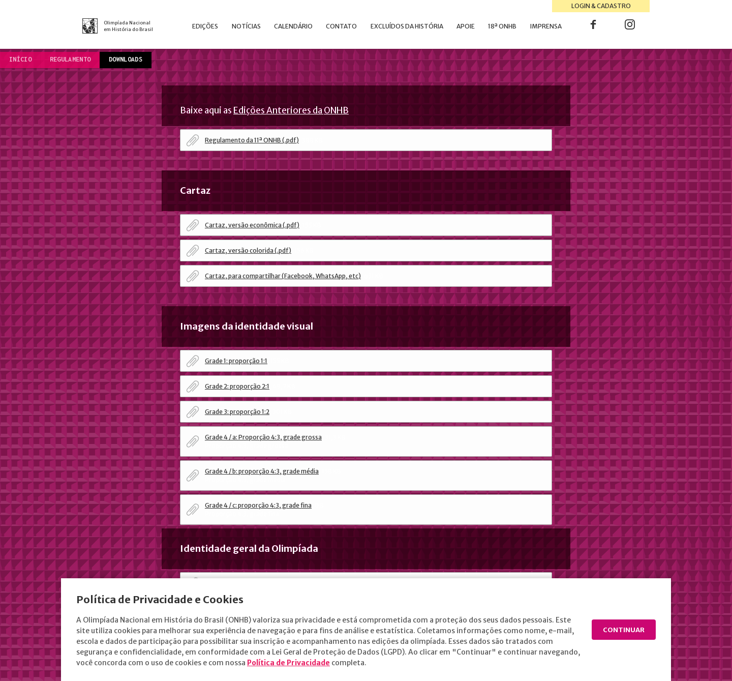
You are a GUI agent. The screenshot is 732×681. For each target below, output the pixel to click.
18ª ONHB (502, 26)
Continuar (622, 630)
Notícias (246, 26)
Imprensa (546, 26)
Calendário (293, 26)
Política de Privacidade (331, 662)
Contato (341, 26)
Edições (205, 26)
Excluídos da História (407, 26)
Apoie (465, 26)
